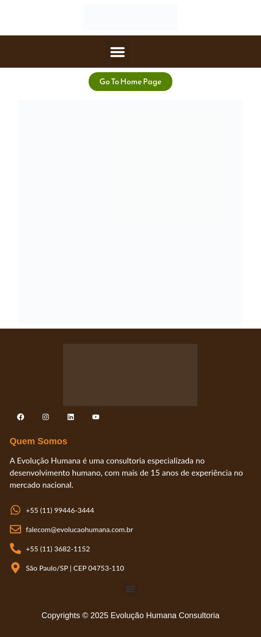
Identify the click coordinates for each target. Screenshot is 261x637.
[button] (117, 52)
